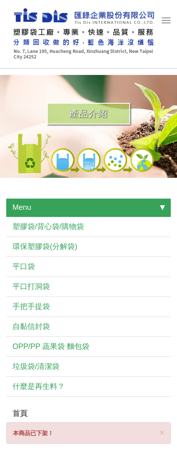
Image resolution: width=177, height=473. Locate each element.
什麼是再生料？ (38, 386)
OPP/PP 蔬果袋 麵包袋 (50, 346)
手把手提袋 (31, 306)
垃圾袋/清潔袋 (35, 366)
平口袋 (23, 266)
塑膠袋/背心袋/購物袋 (48, 226)
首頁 (19, 413)
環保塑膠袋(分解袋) (44, 246)
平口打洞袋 (31, 286)
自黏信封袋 (31, 326)
